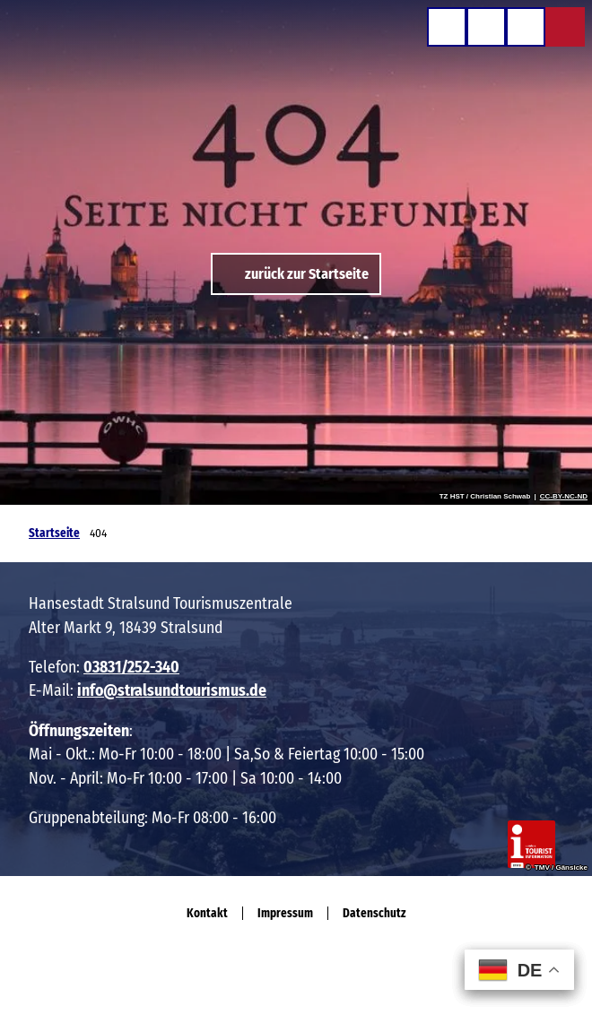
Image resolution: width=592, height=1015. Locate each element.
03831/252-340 (131, 667)
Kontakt (207, 913)
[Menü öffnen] (525, 27)
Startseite (54, 533)
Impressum (285, 913)
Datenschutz (374, 913)
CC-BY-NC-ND (564, 496)
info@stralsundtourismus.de (171, 690)
